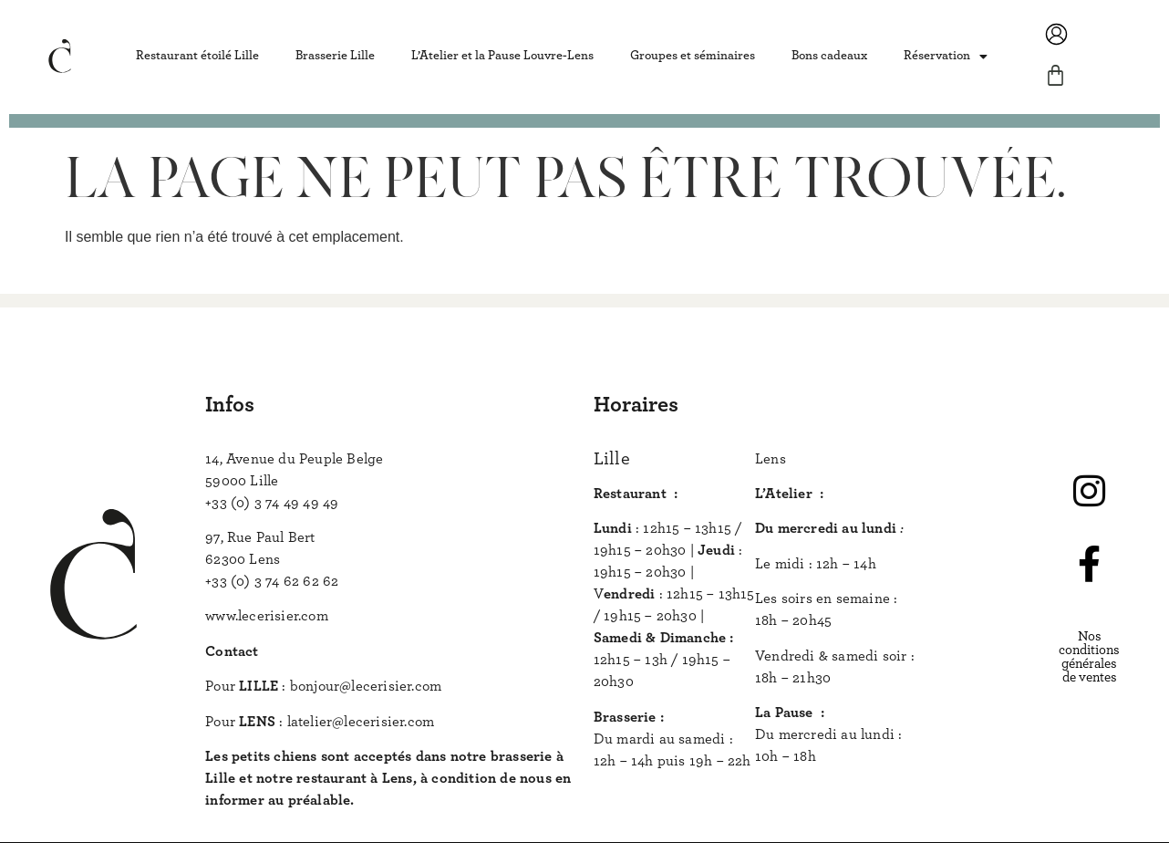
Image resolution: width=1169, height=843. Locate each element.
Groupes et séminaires (692, 55)
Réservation (946, 56)
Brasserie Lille (335, 55)
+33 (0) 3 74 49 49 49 (271, 502)
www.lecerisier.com (266, 616)
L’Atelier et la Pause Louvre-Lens (502, 55)
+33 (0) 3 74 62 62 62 (271, 581)
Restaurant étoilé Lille (197, 55)
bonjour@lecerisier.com (365, 686)
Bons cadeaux (829, 55)
